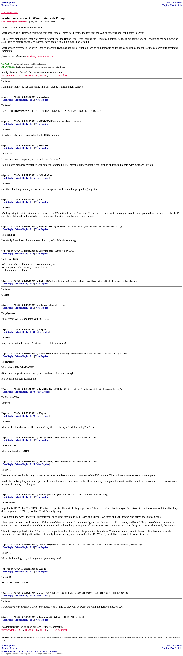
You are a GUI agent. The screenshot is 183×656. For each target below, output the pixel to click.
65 (2, 199)
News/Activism (174, 2)
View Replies (41, 100)
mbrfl (41, 199)
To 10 (32, 595)
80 (2, 617)
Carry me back (46, 251)
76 (2, 494)
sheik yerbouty (46, 437)
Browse (5, 5)
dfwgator (43, 329)
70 (2, 329)
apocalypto (44, 97)
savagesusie (44, 544)
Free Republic (8, 2)
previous (11, 75)
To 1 (32, 100)
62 (2, 121)
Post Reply (8, 100)
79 (2, 593)
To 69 (32, 332)
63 (2, 145)
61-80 (35, 75)
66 (2, 226)
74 (2, 437)
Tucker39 (43, 281)
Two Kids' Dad (46, 226)
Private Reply (21, 100)
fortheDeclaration (47, 353)
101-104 (52, 75)
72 (2, 389)
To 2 (32, 283)
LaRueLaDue (45, 175)
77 (2, 544)
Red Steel (43, 145)
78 (2, 569)
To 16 (32, 178)
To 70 (32, 392)
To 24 (32, 464)
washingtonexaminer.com (40, 56)
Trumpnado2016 (47, 617)
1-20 (18, 75)
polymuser (44, 305)
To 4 (32, 547)
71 (2, 353)
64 (2, 175)
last (65, 75)
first (3, 75)
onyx (41, 593)
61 (2, 97)
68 (2, 281)
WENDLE (44, 121)
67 (2, 251)
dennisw (43, 494)
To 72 (32, 416)
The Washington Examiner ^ (15, 21)
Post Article (176, 5)
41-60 (27, 75)
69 (2, 305)
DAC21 (42, 569)
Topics (165, 5)
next (60, 75)
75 (2, 461)
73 (2, 413)
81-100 (43, 75)
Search (13, 5)
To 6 (32, 253)
